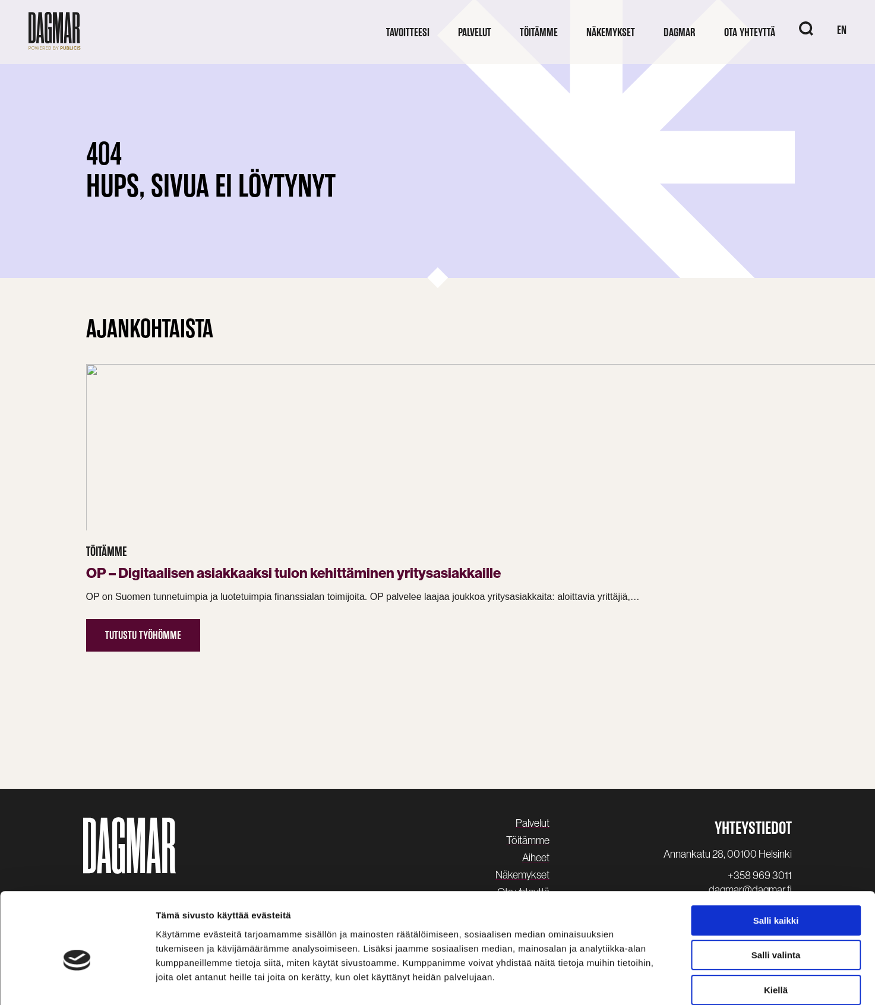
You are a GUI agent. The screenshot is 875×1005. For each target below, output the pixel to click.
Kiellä (776, 929)
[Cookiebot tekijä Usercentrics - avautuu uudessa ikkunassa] (77, 982)
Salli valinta (776, 895)
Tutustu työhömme (143, 606)
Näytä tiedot (635, 981)
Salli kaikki (776, 860)
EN (841, 30)
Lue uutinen (603, 667)
